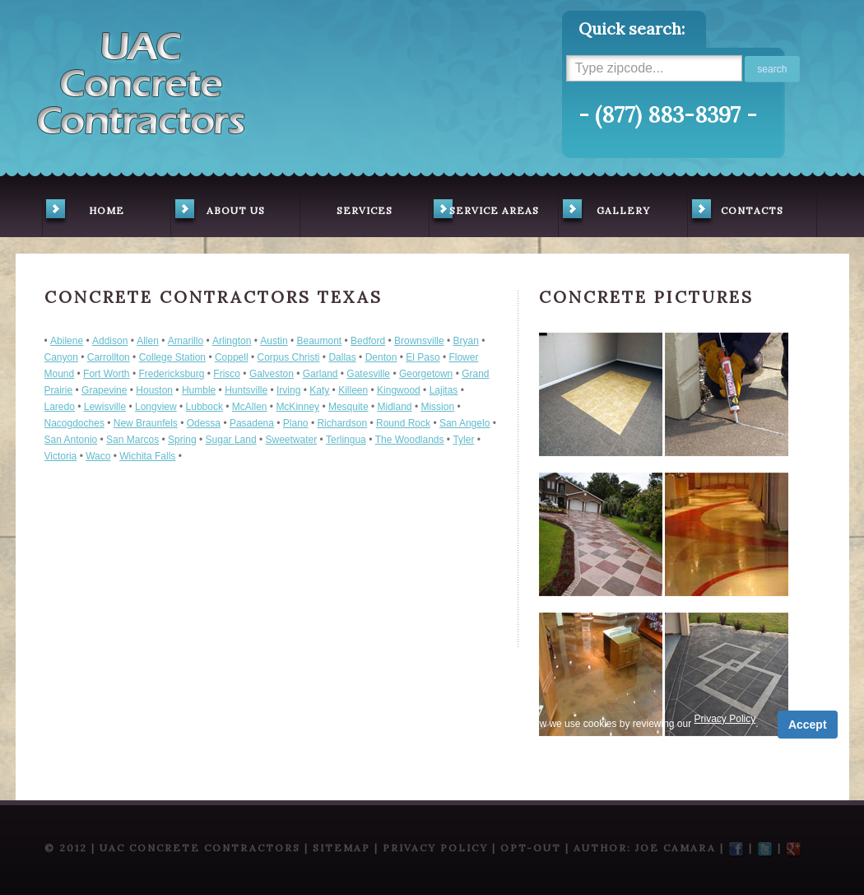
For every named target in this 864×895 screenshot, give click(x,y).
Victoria (60, 456)
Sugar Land (231, 439)
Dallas (341, 357)
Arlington (231, 341)
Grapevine (104, 390)
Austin (273, 341)
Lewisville (105, 407)
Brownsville (419, 341)
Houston (154, 390)
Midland (395, 407)
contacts (736, 212)
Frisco (226, 374)
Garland (320, 374)
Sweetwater (292, 439)
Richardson (342, 423)
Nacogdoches (74, 423)
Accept (807, 724)
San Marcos (132, 439)
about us (218, 212)
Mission (437, 407)
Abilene (66, 341)
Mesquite (348, 407)
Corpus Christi (289, 357)
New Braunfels (146, 423)
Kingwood (398, 390)
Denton (381, 357)
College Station (172, 357)
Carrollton (108, 357)
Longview (156, 407)
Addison (110, 341)
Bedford (368, 341)
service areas (484, 212)
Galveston (271, 374)
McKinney (297, 407)
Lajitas (444, 390)
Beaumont (318, 341)
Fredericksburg (171, 374)
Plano (296, 423)
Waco (98, 456)
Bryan (466, 341)
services (365, 210)
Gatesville (368, 374)
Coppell (232, 357)
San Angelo (464, 423)
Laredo (59, 407)
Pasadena (252, 423)
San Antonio (71, 439)
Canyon (61, 357)
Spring (182, 439)
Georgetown (426, 374)
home (83, 212)
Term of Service (290, 719)
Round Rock (403, 423)
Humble (199, 390)
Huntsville (246, 390)
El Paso (422, 357)
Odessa (204, 423)
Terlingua (346, 439)
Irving (288, 390)
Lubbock (204, 407)
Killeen (353, 390)
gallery (604, 212)
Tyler (463, 439)
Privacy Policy (377, 719)
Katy (319, 390)
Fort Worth (106, 374)
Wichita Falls (147, 456)
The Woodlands (409, 439)
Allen (148, 341)
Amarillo (185, 341)
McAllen (249, 407)
